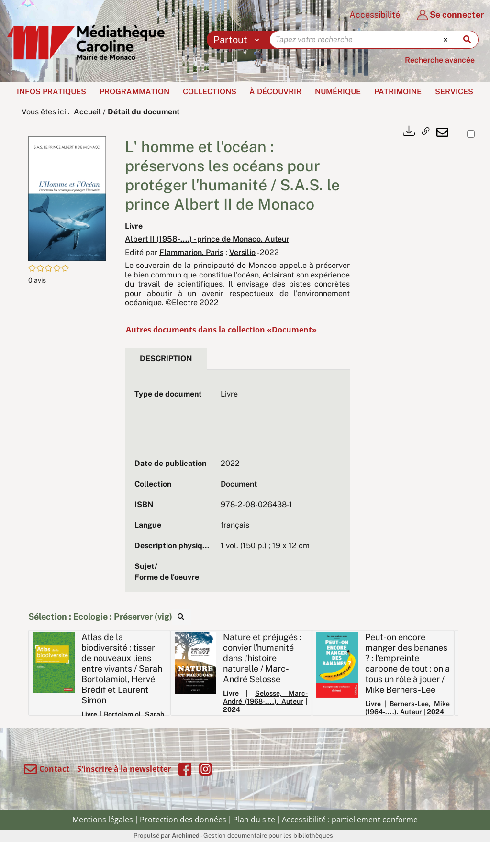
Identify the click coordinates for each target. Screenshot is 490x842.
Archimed (186, 835)
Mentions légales (102, 819)
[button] (67, 197)
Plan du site (254, 819)
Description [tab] (166, 358)
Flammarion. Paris (191, 252)
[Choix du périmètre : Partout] (238, 40)
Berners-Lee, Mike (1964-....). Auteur (407, 708)
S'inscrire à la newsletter (124, 769)
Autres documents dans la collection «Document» (221, 329)
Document (239, 483)
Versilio (242, 252)
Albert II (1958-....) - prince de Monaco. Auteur (207, 239)
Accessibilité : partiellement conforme (350, 819)
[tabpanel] (237, 486)
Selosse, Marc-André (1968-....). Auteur (265, 697)
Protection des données (183, 819)
